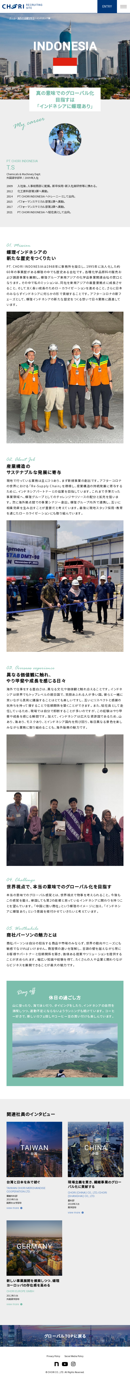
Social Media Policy (74, 1356)
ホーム (12, 18)
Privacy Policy (53, 1356)
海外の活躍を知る (25, 18)
